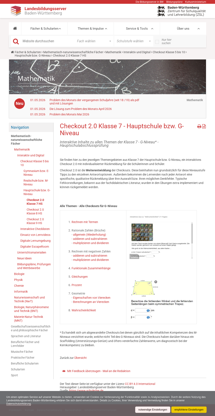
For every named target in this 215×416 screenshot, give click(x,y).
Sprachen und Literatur (26, 336)
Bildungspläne (174, 1)
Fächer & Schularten (44, 28)
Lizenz (134, 257)
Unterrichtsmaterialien (31, 252)
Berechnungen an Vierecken (91, 302)
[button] (15, 28)
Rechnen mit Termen (85, 222)
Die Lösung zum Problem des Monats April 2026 (81, 109)
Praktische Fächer (22, 357)
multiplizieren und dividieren (91, 243)
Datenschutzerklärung (18, 403)
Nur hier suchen (167, 41)
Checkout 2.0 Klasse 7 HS (35, 201)
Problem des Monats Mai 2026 (69, 114)
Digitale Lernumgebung (35, 240)
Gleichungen (80, 276)
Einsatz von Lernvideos (35, 234)
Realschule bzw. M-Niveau (36, 182)
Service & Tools (137, 28)
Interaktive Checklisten (35, 229)
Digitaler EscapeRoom (34, 246)
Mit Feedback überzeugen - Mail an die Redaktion (98, 371)
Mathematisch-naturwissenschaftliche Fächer (73, 52)
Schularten (18, 369)
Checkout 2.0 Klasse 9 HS (35, 221)
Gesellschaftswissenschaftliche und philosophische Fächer (30, 328)
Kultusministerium (195, 1)
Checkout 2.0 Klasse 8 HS (35, 211)
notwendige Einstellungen (152, 409)
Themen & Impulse (91, 28)
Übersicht (80, 357)
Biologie (19, 274)
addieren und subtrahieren (89, 238)
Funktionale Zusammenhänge (91, 268)
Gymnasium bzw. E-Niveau (36, 172)
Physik (18, 279)
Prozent (77, 285)
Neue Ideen (24, 258)
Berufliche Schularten (25, 363)
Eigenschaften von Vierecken (91, 297)
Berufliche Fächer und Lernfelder (25, 343)
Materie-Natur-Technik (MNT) (28, 318)
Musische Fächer (22, 351)
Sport (14, 375)
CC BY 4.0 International (140, 384)
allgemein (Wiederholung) (89, 234)
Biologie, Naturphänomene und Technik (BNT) (31, 309)
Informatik (21, 291)
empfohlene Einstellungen (188, 409)
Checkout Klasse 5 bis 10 (169, 52)
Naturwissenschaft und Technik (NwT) (29, 299)
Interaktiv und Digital (136, 52)
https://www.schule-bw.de (86, 390)
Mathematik (113, 52)
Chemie (19, 285)
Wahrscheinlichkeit (84, 310)
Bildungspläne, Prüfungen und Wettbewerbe (34, 266)
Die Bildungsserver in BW (150, 1)
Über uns (183, 28)
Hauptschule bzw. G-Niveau (33, 55)
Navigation (20, 127)
